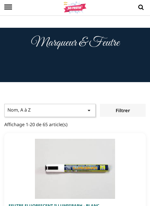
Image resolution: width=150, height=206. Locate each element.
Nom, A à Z (49, 110)
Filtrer (123, 111)
